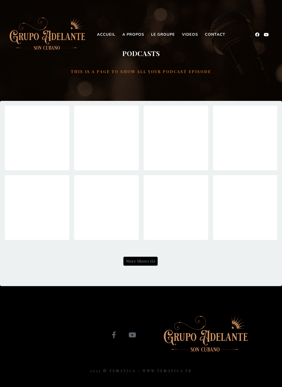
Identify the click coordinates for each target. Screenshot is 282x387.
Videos (190, 34)
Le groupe (163, 34)
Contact (215, 34)
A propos (133, 34)
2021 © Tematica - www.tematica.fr (141, 371)
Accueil (106, 34)
